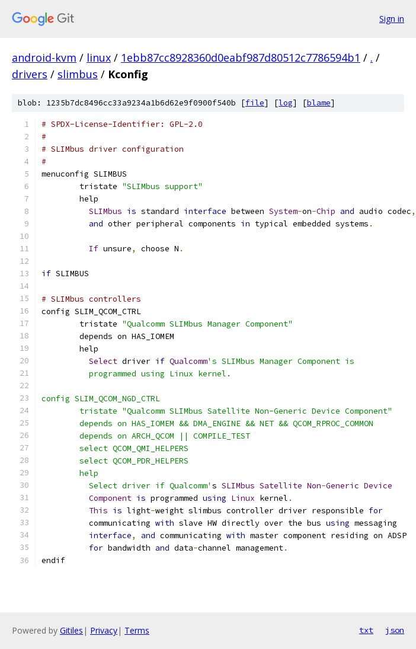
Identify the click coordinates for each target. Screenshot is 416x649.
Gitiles (71, 630)
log (286, 103)
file (254, 103)
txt (366, 630)
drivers (29, 74)
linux (99, 57)
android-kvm (44, 57)
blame (319, 103)
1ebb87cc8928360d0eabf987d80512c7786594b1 (240, 57)
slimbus (77, 74)
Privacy (103, 630)
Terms (136, 630)
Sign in (391, 18)
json (394, 630)
